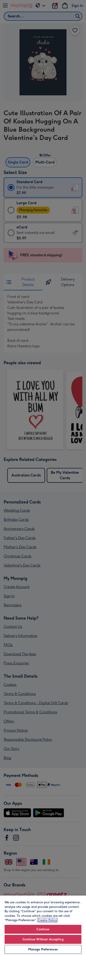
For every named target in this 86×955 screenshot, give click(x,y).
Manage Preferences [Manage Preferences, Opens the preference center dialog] (43, 949)
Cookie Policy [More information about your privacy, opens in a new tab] (47, 920)
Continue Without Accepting (42, 939)
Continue (42, 929)
